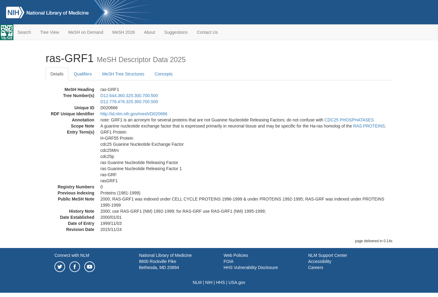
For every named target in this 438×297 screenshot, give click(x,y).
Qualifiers (83, 74)
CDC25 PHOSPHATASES (349, 119)
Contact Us (207, 32)
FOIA (229, 261)
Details (57, 74)
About (149, 32)
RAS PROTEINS (369, 126)
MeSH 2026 (123, 32)
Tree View (49, 32)
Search (24, 32)
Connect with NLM (71, 255)
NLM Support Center (327, 255)
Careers (315, 267)
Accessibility (319, 261)
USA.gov (236, 282)
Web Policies (236, 255)
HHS (220, 282)
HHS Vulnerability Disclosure (251, 267)
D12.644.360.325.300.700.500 (129, 95)
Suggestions (176, 32)
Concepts (163, 74)
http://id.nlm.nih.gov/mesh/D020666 (133, 113)
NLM (197, 282)
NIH (209, 282)
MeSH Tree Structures (123, 74)
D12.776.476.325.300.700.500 (129, 101)
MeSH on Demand (85, 32)
